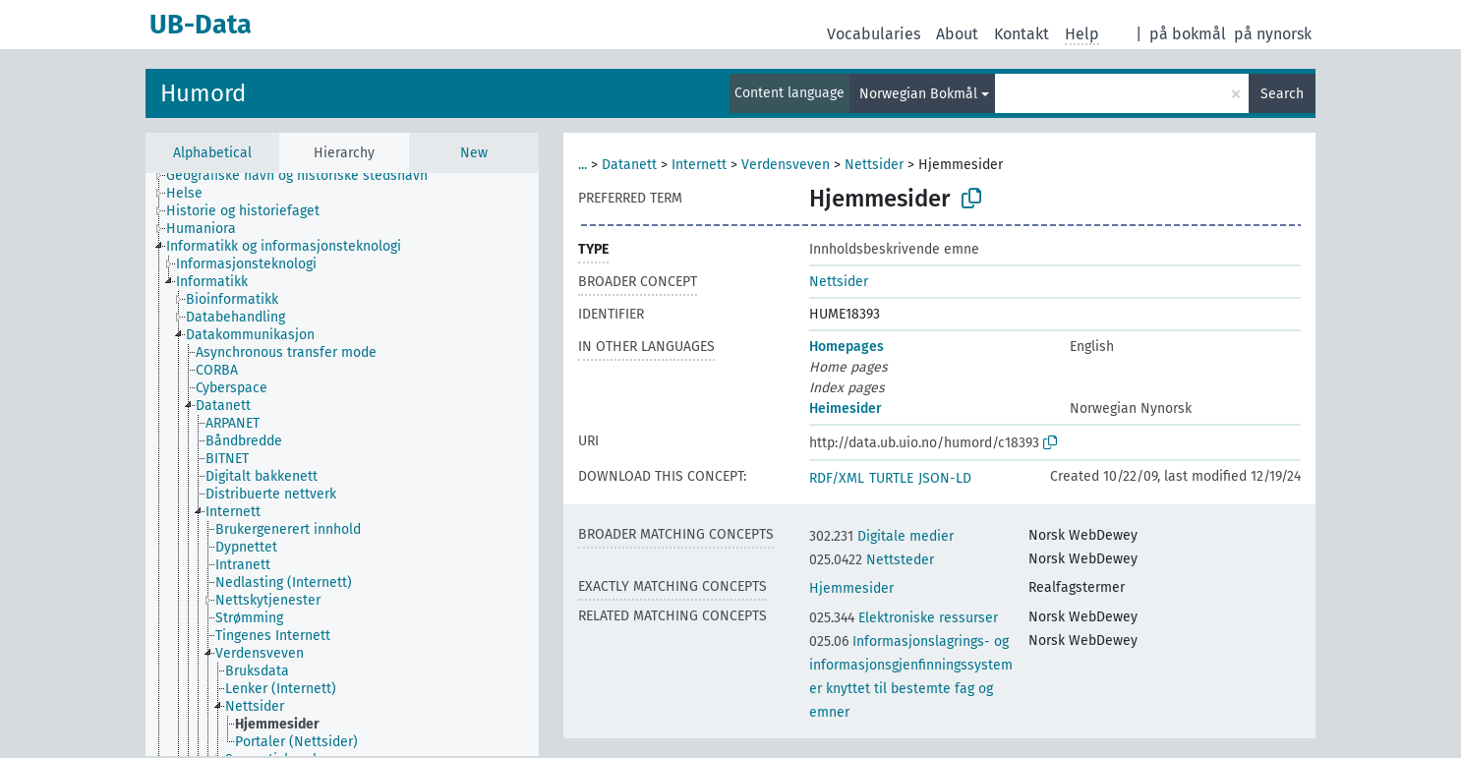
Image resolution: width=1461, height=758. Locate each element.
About (957, 34)
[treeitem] (305, 176)
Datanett (629, 164)
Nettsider (874, 164)
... (582, 164)
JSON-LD (944, 478)
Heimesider (845, 408)
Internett (699, 164)
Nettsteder (871, 560)
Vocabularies (873, 34)
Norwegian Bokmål (918, 94)
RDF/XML (836, 478)
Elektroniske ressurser (903, 618)
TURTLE (891, 478)
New (474, 153)
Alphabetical (212, 153)
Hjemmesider (851, 588)
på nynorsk (1273, 34)
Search (1282, 94)
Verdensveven (785, 164)
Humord (203, 93)
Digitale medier (881, 536)
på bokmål (1187, 34)
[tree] (342, 464)
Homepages (846, 346)
